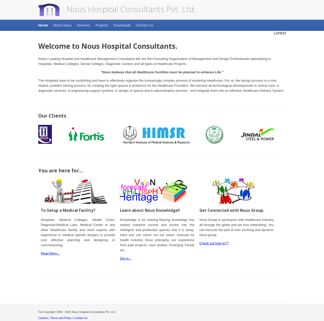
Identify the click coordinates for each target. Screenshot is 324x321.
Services (83, 25)
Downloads (122, 25)
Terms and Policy (61, 317)
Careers (43, 317)
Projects (101, 25)
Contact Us (144, 25)
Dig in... (125, 258)
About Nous (62, 25)
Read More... (50, 253)
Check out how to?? (214, 243)
